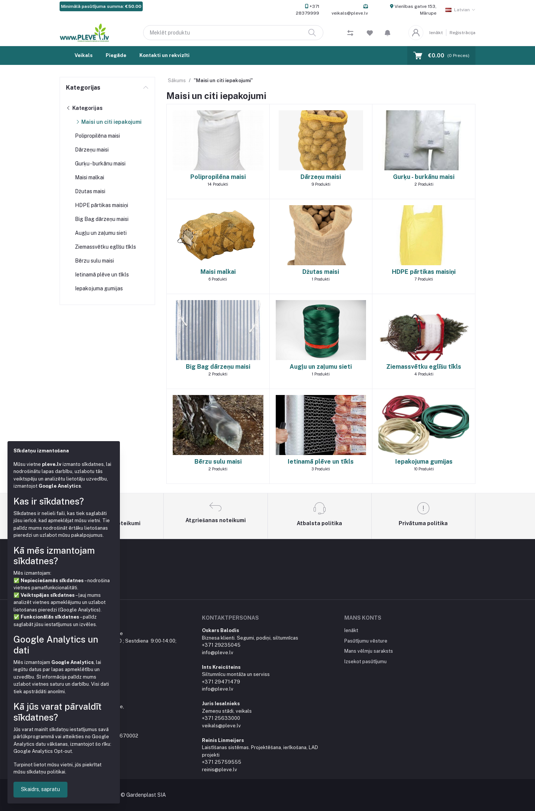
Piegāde (116, 55)
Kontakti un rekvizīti (164, 55)
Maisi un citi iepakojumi (108, 122)
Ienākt (436, 32)
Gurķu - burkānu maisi (100, 164)
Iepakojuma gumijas (99, 288)
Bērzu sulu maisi (94, 261)
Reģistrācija (462, 32)
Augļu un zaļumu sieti (101, 233)
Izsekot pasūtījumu (365, 661)
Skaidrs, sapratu (40, 789)
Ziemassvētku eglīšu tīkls (105, 247)
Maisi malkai (89, 177)
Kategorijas (83, 87)
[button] (387, 32)
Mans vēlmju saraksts (368, 651)
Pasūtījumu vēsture (365, 641)
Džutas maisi (90, 191)
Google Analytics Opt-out (42, 751)
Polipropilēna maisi (97, 136)
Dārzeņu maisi (92, 150)
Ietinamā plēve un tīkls (102, 275)
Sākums (177, 80)
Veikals (84, 55)
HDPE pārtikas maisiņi (101, 205)
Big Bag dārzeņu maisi (102, 219)
